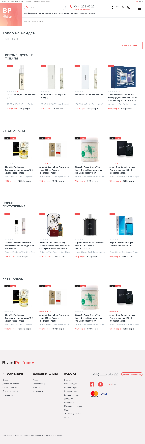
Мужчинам (64, 13)
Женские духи (70, 391)
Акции (92, 13)
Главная (27, 21)
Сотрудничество (39, 1)
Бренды (83, 13)
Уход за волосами (72, 395)
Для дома (68, 399)
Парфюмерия (30, 13)
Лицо (54, 13)
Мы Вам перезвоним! (81, 9)
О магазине (5, 1)
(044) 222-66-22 (83, 6)
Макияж (75, 13)
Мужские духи (70, 387)
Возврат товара (40, 384)
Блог (47, 1)
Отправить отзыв (129, 45)
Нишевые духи (71, 384)
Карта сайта (38, 391)
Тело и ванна (44, 13)
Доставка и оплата (16, 1)
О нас (5, 380)
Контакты (28, 1)
